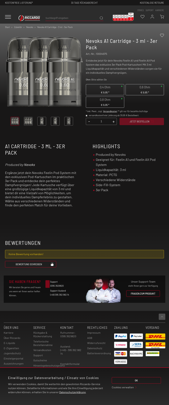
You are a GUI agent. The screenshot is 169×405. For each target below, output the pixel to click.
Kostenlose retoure (152, 2)
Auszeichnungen (14, 363)
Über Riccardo (12, 337)
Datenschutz (94, 348)
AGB (89, 337)
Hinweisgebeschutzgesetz (49, 365)
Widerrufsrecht (96, 342)
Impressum (93, 332)
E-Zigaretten (11, 348)
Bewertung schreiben (35, 264)
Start (7, 27)
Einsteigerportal (13, 358)
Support (38, 355)
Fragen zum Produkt (143, 293)
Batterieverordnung (99, 353)
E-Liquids (9, 342)
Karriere (159, 10)
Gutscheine (40, 360)
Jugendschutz (12, 353)
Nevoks (29, 165)
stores (140, 10)
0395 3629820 (68, 336)
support (150, 10)
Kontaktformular (70, 363)
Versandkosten (110, 111)
